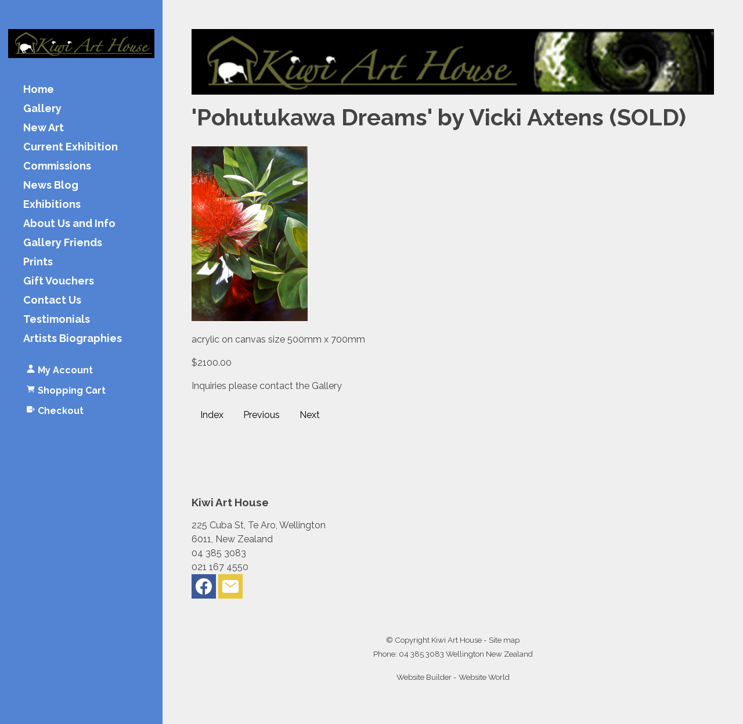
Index (211, 414)
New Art (43, 128)
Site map (504, 639)
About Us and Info (69, 223)
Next (310, 414)
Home (38, 89)
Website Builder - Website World (453, 677)
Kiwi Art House (456, 639)
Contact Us (52, 300)
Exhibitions (52, 204)
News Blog (50, 185)
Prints (38, 262)
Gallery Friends (62, 242)
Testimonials (56, 319)
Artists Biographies (72, 338)
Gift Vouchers (58, 281)
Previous (261, 414)
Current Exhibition (70, 147)
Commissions (57, 166)
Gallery (42, 108)
